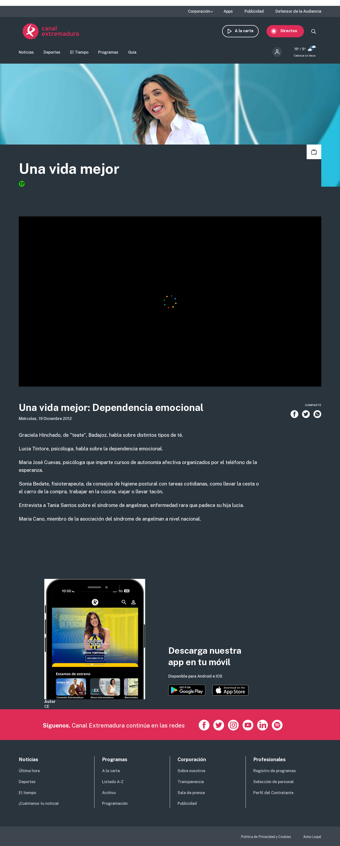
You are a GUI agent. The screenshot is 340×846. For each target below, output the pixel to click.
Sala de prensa (191, 792)
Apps (228, 11)
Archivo (109, 792)
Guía (132, 52)
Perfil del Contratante (273, 792)
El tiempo (27, 792)
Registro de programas (274, 770)
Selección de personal (273, 781)
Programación (115, 803)
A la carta (248, 31)
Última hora (29, 770)
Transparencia (191, 781)
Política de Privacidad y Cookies (266, 837)
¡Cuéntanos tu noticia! (39, 803)
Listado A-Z (112, 781)
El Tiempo (79, 52)
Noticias (26, 52)
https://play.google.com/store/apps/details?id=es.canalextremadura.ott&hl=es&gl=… (186, 690)
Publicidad (254, 11)
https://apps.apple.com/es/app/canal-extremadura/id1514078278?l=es (230, 690)
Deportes (52, 52)
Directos (292, 31)
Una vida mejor (70, 169)
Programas (108, 52)
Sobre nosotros (192, 770)
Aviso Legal (312, 837)
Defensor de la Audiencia (298, 11)
